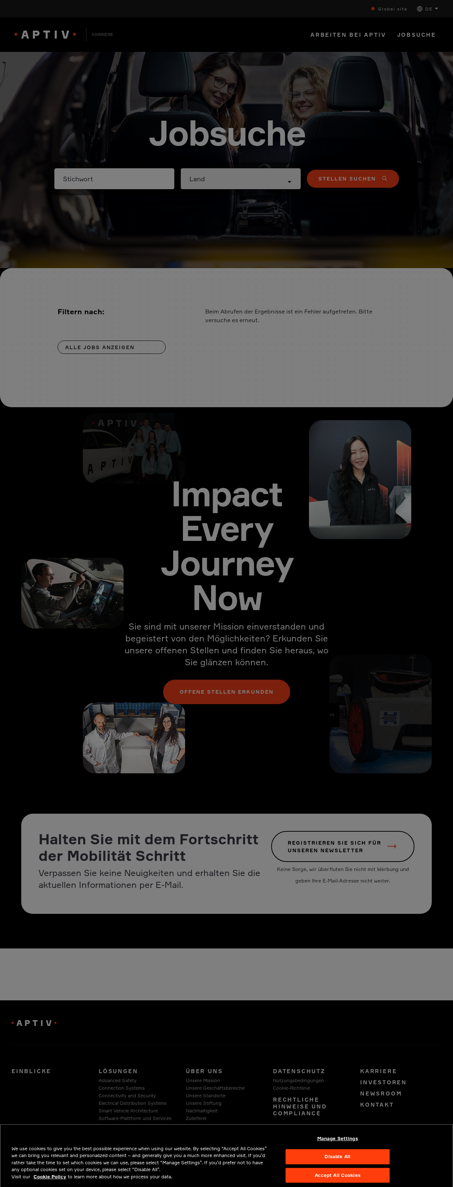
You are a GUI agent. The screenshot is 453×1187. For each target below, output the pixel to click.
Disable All (337, 1160)
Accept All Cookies (337, 1179)
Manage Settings (337, 1141)
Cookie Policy (49, 1180)
